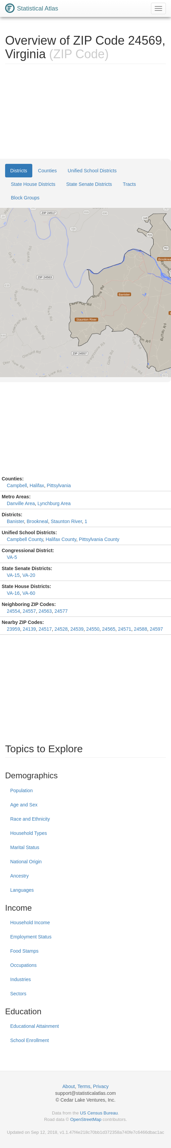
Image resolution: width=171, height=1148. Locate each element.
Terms (84, 1086)
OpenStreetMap (85, 1119)
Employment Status (30, 936)
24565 (108, 629)
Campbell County (25, 539)
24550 (93, 629)
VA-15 (13, 575)
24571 (124, 629)
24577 (61, 611)
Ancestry (19, 876)
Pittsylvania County (99, 539)
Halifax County (61, 539)
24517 (45, 629)
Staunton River (66, 521)
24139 (29, 629)
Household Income (30, 922)
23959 (13, 629)
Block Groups (25, 197)
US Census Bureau (99, 1112)
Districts (18, 170)
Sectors (18, 993)
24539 (77, 629)
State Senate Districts (89, 184)
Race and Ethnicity (30, 819)
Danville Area (21, 503)
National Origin (26, 861)
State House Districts (33, 184)
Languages (22, 890)
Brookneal (37, 521)
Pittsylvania (59, 485)
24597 (156, 629)
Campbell (17, 485)
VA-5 (12, 557)
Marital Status (24, 847)
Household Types (28, 833)
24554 (13, 611)
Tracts (129, 184)
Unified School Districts (92, 170)
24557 (29, 611)
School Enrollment (29, 1040)
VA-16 (13, 593)
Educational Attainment (34, 1026)
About (69, 1086)
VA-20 (28, 575)
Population (21, 790)
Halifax (37, 485)
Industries (20, 979)
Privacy (101, 1086)
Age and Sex (23, 804)
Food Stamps (24, 951)
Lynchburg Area (54, 503)
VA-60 (28, 593)
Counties (47, 170)
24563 (45, 611)
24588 (140, 629)
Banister (15, 521)
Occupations (23, 965)
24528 (61, 629)
